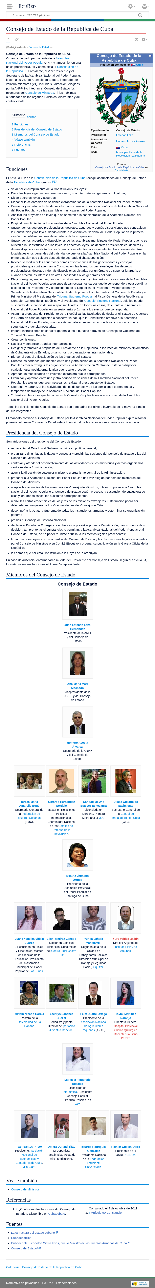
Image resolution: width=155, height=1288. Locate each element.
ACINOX (130, 1155)
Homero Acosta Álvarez (130, 141)
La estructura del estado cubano (33, 1232)
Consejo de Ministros (39, 92)
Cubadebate (121, 170)
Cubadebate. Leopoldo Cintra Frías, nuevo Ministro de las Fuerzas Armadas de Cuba (69, 1243)
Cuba (139, 64)
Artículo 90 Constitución (107, 1212)
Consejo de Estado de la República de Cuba (119, 167)
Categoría (13, 1267)
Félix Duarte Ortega (93, 1014)
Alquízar (98, 967)
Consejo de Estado (39, 47)
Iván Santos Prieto (29, 1146)
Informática (70, 1091)
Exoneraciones (66, 1283)
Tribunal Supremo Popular (75, 296)
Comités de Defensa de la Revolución (62, 830)
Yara (77, 1104)
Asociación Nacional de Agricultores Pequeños (93, 1026)
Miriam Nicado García (29, 1014)
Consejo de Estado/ (24, 1248)
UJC (102, 817)
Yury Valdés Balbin (126, 938)
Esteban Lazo (124, 135)
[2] (56, 181)
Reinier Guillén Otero (125, 1146)
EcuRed (27, 6)
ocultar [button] (31, 117)
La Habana (138, 155)
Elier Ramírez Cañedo (61, 938)
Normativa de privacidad (22, 1283)
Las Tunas (36, 971)
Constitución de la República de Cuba (60, 178)
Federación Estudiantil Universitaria (94, 1163)
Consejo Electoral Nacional (102, 300)
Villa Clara (29, 1166)
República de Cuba (27, 182)
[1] (53, 181)
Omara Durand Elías (61, 1146)
